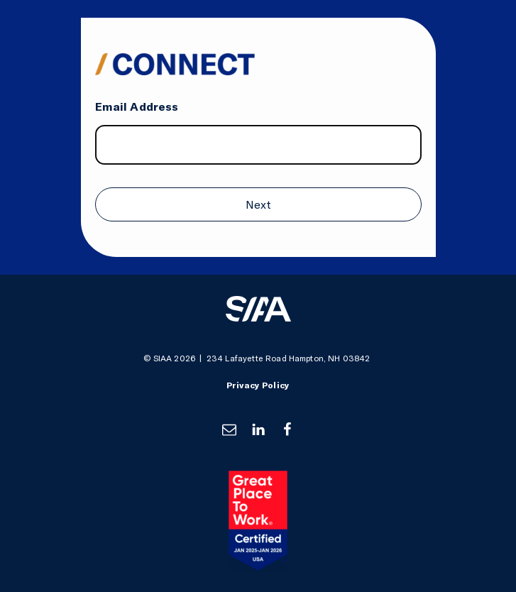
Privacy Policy (258, 385)
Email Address (137, 106)
